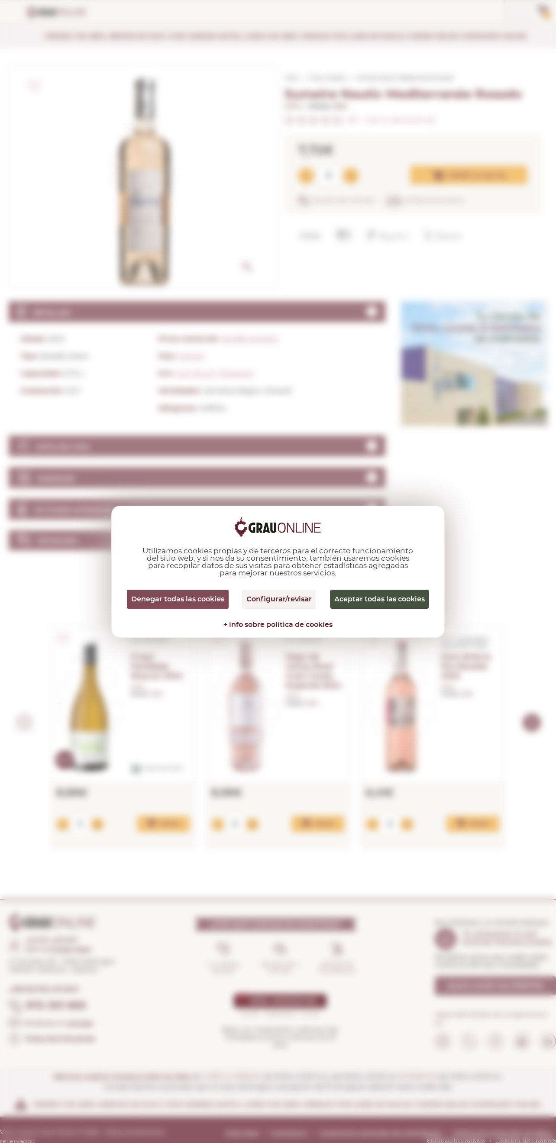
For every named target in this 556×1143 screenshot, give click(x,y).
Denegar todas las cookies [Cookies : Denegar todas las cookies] (177, 599)
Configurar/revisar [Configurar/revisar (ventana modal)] (279, 599)
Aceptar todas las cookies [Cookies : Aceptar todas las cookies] (379, 599)
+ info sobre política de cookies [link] (278, 624)
